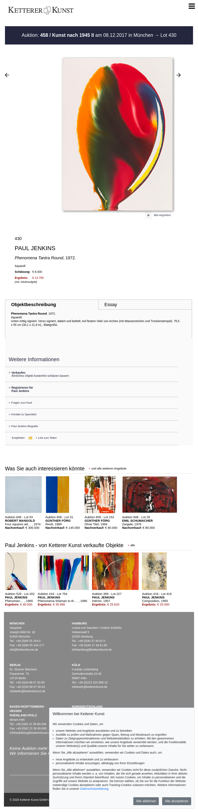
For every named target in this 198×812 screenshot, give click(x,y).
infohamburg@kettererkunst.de (92, 649)
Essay (110, 304)
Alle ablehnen (146, 801)
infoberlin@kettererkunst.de (27, 691)
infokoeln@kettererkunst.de (89, 686)
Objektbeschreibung (33, 304)
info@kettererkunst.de (24, 649)
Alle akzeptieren (176, 801)
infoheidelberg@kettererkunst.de (31, 732)
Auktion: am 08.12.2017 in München (88, 35)
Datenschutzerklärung (94, 788)
